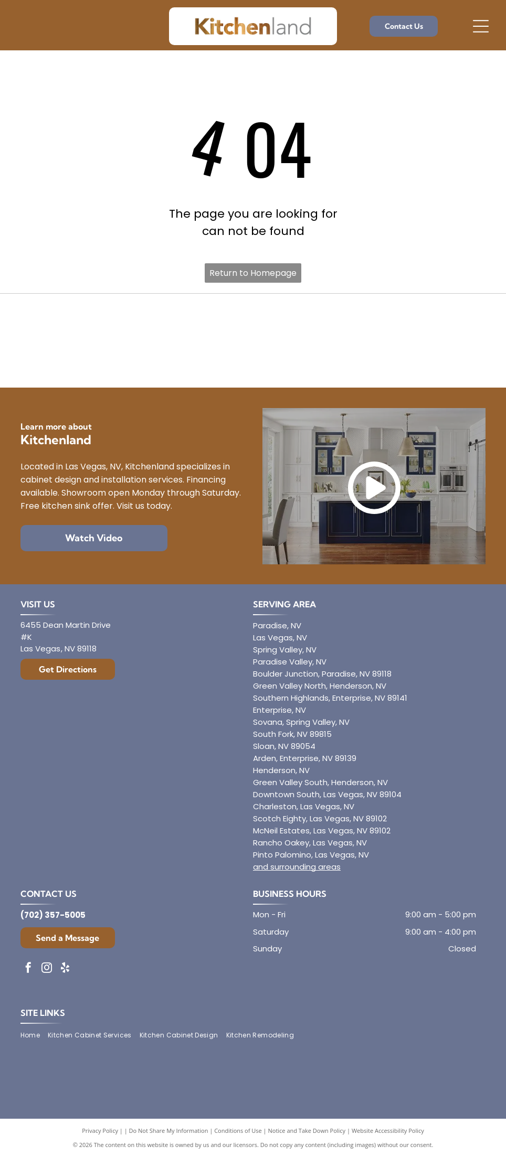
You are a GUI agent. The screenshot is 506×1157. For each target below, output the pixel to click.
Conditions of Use (238, 1130)
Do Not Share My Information (168, 1130)
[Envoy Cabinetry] (252, 321)
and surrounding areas (297, 866)
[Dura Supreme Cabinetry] (252, 361)
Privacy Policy (100, 1130)
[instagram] (47, 969)
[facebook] (28, 969)
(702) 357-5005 (53, 914)
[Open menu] (481, 26)
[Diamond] (92, 321)
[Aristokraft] (92, 361)
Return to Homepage (253, 273)
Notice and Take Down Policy (307, 1130)
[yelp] (65, 969)
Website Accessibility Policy (388, 1130)
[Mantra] (413, 321)
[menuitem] (34, 1035)
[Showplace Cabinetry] (413, 361)
